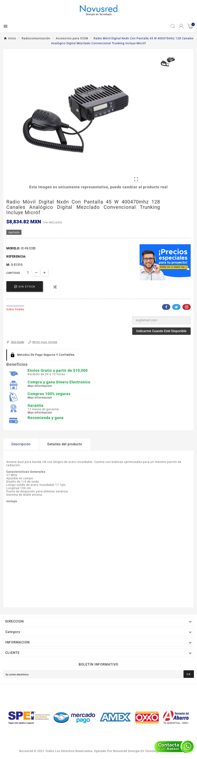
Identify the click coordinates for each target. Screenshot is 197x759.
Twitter (176, 307)
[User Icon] (181, 26)
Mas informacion (40, 385)
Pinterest (186, 307)
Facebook (166, 307)
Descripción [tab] (21, 444)
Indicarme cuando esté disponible (161, 331)
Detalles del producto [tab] (64, 444)
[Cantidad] (28, 272)
